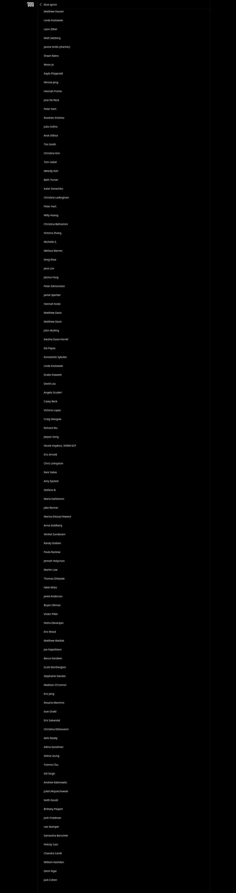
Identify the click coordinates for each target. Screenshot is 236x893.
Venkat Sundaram (54, 534)
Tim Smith (50, 144)
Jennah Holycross (54, 561)
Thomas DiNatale (54, 578)
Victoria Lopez (52, 410)
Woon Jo (49, 64)
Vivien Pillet (51, 614)
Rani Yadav (50, 472)
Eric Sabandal (52, 720)
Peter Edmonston (54, 286)
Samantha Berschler (56, 835)
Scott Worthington (55, 667)
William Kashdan (54, 862)
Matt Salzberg (52, 38)
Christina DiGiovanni (56, 729)
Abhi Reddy (51, 738)
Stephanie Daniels (55, 676)
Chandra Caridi (53, 853)
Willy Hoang (51, 215)
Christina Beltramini (56, 224)
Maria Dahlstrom (54, 499)
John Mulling (51, 330)
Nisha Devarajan (54, 623)
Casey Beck (50, 401)
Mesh (30, 4)
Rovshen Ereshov (54, 117)
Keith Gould (51, 800)
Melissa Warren (53, 250)
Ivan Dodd (50, 711)
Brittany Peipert (53, 809)
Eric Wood (50, 631)
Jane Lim (49, 268)
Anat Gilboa (51, 135)
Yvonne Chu (51, 764)
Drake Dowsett (53, 374)
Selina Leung (51, 755)
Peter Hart (50, 109)
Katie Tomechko (53, 188)
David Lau (50, 383)
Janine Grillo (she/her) (57, 47)
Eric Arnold (50, 454)
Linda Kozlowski (53, 20)
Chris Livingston (53, 463)
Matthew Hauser (54, 11)
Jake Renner (51, 507)
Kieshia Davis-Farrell (56, 339)
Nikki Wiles (50, 587)
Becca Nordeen (53, 658)
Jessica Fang (51, 277)
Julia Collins (51, 126)
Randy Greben (52, 543)
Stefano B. (50, 490)
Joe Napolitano (53, 649)
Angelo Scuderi (53, 392)
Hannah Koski (52, 304)
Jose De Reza (51, 100)
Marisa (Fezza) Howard (57, 516)
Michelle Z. (50, 242)
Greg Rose (50, 259)
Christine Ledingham (56, 197)
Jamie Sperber (52, 295)
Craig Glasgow (52, 419)
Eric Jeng (49, 693)
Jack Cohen (50, 880)
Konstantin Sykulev (55, 357)
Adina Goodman (54, 747)
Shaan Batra (51, 55)
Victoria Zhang (52, 233)
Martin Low (51, 569)
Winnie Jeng (51, 82)
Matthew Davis (53, 312)
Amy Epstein (51, 481)
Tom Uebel (50, 162)
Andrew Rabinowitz (55, 782)
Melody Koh (51, 171)
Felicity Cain (51, 844)
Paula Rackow (52, 552)
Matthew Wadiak (54, 640)
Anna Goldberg (53, 525)
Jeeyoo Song (51, 436)
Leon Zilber (51, 29)
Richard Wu (51, 428)
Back (41, 4)
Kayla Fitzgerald (53, 73)
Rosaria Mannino (54, 702)
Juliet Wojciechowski (56, 791)
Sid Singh (49, 773)
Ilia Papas (49, 348)
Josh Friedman (52, 818)
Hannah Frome (53, 91)
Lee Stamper (51, 826)
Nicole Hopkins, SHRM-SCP (60, 445)
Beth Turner (51, 179)
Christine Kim (52, 153)
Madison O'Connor (55, 685)
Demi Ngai (50, 871)
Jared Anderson (53, 596)
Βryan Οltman (52, 605)
